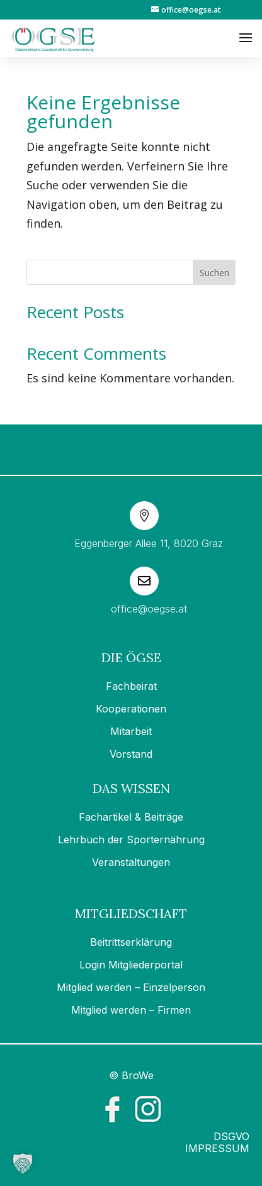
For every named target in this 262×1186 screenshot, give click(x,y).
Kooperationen (131, 708)
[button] (22, 1163)
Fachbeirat (131, 686)
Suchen (214, 273)
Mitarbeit (131, 731)
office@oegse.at (149, 608)
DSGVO (231, 1136)
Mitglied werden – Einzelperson (131, 987)
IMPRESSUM (217, 1148)
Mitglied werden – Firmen (131, 1010)
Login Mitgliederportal (131, 964)
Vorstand (131, 754)
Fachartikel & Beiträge (131, 817)
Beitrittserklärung (131, 942)
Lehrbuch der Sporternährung (131, 839)
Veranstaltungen (131, 862)
